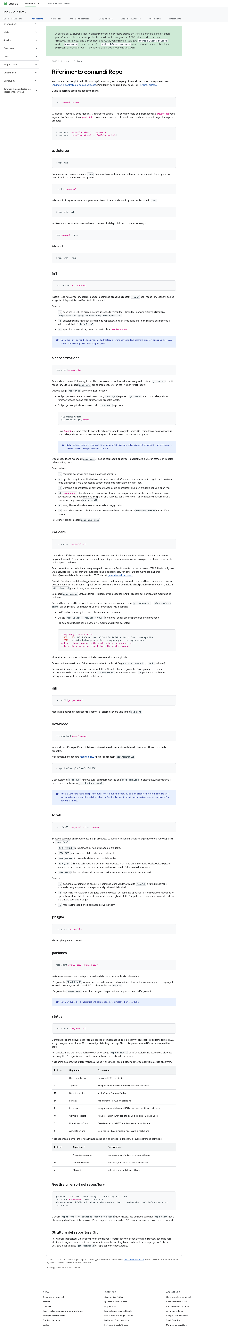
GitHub (46, 1325)
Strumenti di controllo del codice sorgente (74, 85)
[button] (17, 24)
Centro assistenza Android (178, 1297)
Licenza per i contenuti (134, 1259)
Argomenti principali (80, 18)
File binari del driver (51, 1320)
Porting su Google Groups (116, 1325)
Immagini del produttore (54, 1315)
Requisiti (46, 1301)
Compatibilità (106, 18)
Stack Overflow (173, 1320)
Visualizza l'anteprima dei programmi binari (63, 1311)
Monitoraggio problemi (176, 1325)
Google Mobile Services (177, 1315)
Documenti (65, 61)
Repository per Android (53, 1297)
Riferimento (175, 18)
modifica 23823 (88, 756)
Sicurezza (56, 18)
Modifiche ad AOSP (123, 47)
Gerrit (110, 797)
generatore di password (120, 575)
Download (47, 1306)
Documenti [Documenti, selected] (30, 3)
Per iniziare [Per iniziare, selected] (37, 18)
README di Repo (148, 85)
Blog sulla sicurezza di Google (118, 1311)
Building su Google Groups (116, 1320)
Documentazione (14, 11)
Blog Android (110, 1306)
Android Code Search (59, 3)
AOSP (54, 61)
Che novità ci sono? (13, 18)
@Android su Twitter (113, 1297)
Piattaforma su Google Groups (118, 1315)
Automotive (155, 18)
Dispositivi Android (131, 18)
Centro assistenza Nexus (177, 1306)
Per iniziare (79, 61)
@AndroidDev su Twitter (115, 1301)
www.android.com (175, 1311)
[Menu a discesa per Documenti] (40, 3)
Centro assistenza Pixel (176, 1301)
